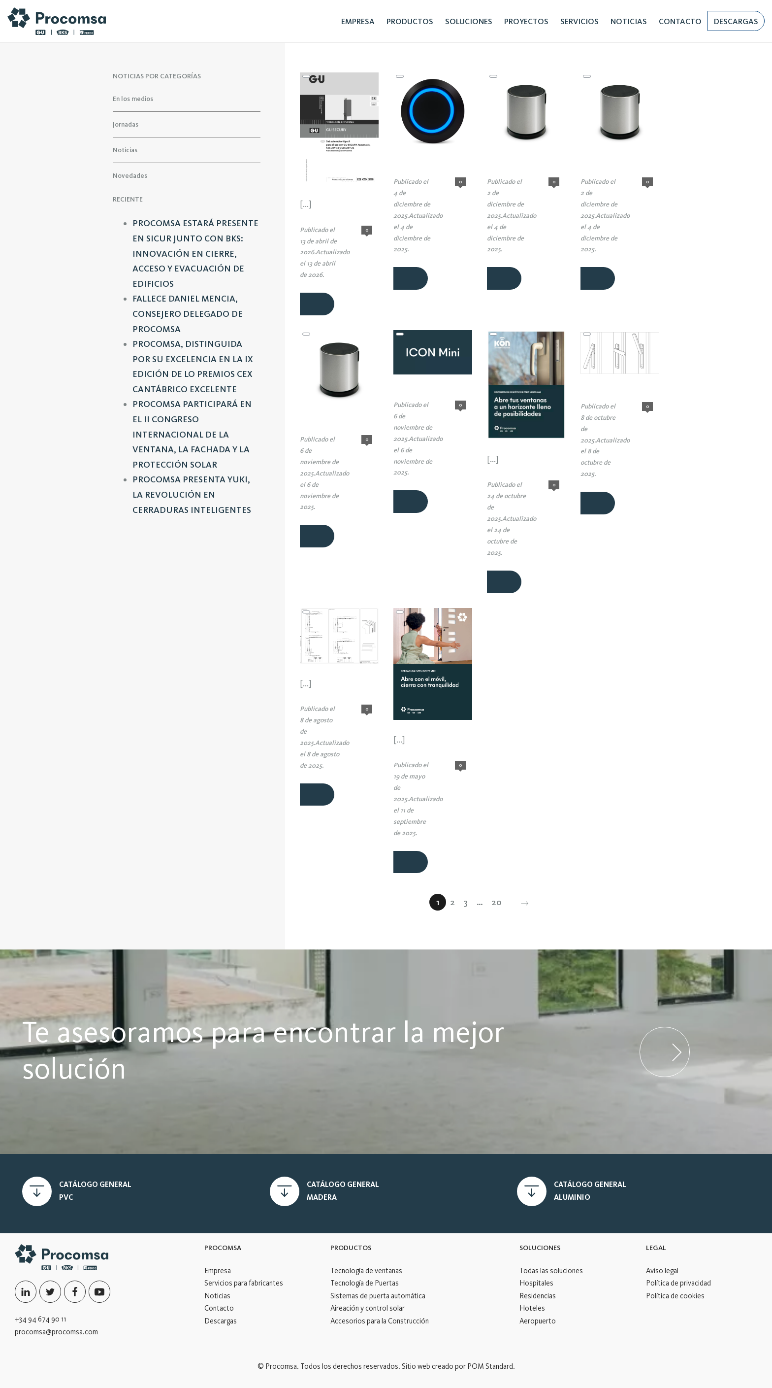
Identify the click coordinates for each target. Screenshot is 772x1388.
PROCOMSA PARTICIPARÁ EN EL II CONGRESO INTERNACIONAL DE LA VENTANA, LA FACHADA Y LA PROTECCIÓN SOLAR (192, 434)
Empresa (217, 1270)
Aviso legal (662, 1270)
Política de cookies (675, 1295)
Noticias (125, 150)
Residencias (537, 1295)
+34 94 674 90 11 (40, 1319)
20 (497, 902)
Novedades (130, 175)
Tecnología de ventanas (366, 1270)
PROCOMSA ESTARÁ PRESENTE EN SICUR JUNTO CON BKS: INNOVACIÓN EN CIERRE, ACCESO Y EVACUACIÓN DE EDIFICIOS (195, 253)
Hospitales (536, 1283)
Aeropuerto (537, 1321)
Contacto (219, 1308)
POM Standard (490, 1366)
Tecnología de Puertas (364, 1283)
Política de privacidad (678, 1283)
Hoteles (532, 1308)
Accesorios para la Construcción (379, 1321)
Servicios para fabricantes (243, 1283)
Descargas (220, 1321)
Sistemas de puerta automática (377, 1295)
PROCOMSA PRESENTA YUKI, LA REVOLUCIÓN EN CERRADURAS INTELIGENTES (191, 494)
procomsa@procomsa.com (56, 1331)
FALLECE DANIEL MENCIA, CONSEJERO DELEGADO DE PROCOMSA (187, 313)
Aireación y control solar (367, 1308)
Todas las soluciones (551, 1270)
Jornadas (125, 124)
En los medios (133, 98)
